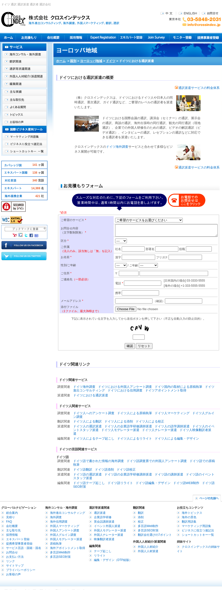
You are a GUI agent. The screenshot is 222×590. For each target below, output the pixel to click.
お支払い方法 (15, 556)
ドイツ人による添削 (118, 421)
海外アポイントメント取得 (67, 548)
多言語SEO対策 (60, 556)
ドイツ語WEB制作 (186, 483)
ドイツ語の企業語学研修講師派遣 (128, 474)
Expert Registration (103, 37)
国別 (73, 61)
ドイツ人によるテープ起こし (93, 438)
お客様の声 (24, 122)
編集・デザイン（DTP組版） (113, 560)
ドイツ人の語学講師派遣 (172, 426)
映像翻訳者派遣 (104, 539)
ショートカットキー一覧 (24, 151)
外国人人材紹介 (148, 546)
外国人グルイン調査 (63, 535)
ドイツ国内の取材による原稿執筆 (178, 387)
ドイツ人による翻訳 (87, 421)
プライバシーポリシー (20, 570)
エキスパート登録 (131, 37)
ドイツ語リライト (120, 483)
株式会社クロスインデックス (60, 19)
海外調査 (56, 517)
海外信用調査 (59, 521)
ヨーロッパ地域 (91, 61)
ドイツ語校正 (126, 469)
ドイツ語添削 (104, 469)
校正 (141, 521)
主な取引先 (24, 100)
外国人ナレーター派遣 (108, 535)
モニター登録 (182, 37)
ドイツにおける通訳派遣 (90, 395)
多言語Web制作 (60, 552)
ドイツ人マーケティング (172, 413)
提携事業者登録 (208, 37)
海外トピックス (24, 114)
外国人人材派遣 (148, 551)
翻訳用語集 (189, 521)
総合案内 (12, 513)
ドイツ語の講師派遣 (169, 474)
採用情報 (76, 37)
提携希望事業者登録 (19, 543)
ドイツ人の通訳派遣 (87, 426)
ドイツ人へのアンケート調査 (93, 413)
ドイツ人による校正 (150, 421)
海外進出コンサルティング (67, 513)
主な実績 (24, 92)
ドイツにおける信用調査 (125, 390)
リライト (100, 555)
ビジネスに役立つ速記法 (24, 144)
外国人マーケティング (64, 526)
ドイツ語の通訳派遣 (87, 474)
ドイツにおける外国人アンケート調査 (125, 387)
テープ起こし (102, 551)
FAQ (9, 521)
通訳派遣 (100, 513)
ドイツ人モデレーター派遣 (120, 430)
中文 (167, 13)
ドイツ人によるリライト (134, 438)
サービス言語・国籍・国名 (23, 548)
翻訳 (141, 513)
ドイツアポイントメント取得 (165, 390)
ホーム (61, 61)
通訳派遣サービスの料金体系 (197, 88)
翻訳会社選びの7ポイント (155, 535)
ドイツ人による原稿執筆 (134, 413)
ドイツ (110, 61)
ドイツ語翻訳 (82, 469)
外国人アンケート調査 (64, 530)
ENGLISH (188, 13)
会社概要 (53, 37)
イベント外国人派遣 (107, 526)
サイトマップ (15, 565)
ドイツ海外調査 (117, 146)
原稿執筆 (56, 543)
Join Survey (157, 37)
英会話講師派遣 (104, 521)
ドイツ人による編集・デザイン (177, 438)
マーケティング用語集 (24, 136)
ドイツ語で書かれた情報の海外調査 (98, 461)
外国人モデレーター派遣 (66, 539)
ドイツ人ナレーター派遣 (159, 430)
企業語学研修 (102, 517)
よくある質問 (24, 107)
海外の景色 (189, 517)
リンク (10, 561)
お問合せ (210, 13)
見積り (28, 37)
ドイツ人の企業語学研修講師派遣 (128, 426)
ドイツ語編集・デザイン (153, 483)
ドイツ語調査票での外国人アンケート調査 (157, 461)
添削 (141, 517)
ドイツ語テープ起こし (89, 483)
